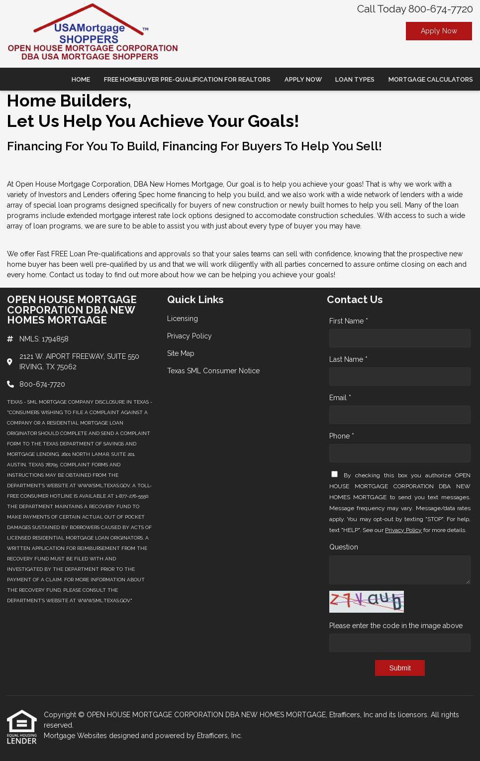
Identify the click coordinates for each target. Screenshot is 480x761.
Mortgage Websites (76, 736)
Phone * (341, 436)
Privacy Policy (403, 530)
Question (343, 547)
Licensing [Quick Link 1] (182, 319)
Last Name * (348, 359)
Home (81, 79)
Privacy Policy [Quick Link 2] (189, 336)
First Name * (348, 321)
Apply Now (439, 31)
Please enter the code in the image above (396, 626)
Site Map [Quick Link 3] (180, 353)
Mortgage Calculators (430, 79)
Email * (340, 398)
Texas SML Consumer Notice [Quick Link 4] (213, 371)
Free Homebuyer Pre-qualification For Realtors (187, 79)
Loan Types (355, 79)
